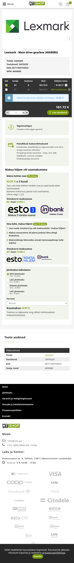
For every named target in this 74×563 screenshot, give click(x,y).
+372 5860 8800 (16, 445)
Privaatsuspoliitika (11, 410)
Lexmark (18, 60)
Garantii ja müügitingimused (17, 398)
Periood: (11, 298)
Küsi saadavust (59, 89)
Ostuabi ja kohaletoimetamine (17, 404)
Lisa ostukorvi (58, 112)
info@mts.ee (15, 440)
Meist (5, 386)
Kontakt (6, 416)
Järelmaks (7, 392)
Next (69, 38)
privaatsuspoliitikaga (53, 552)
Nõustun (38, 556)
